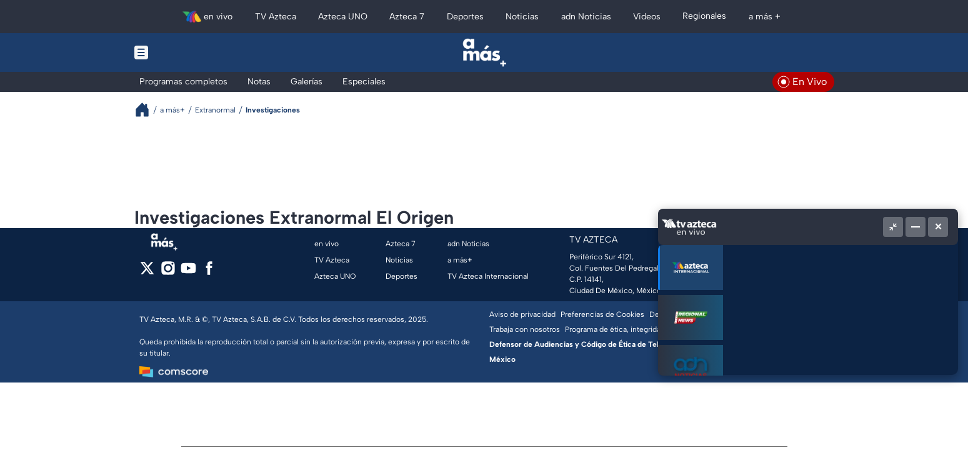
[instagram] (168, 272)
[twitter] (147, 272)
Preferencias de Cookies (602, 314)
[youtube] (188, 272)
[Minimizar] (916, 227)
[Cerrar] (938, 227)
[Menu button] (184, 52)
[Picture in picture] (893, 227)
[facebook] (209, 272)
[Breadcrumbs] (147, 110)
